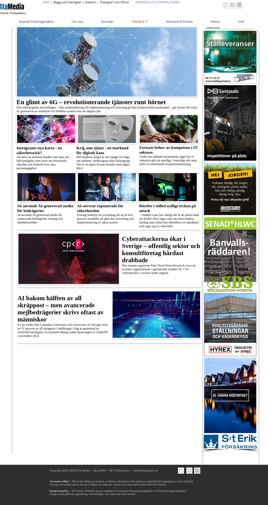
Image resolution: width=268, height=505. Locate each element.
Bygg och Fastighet (67, 2)
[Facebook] (253, 56)
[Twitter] (253, 66)
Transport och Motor (115, 2)
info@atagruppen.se (145, 470)
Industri (91, 2)
